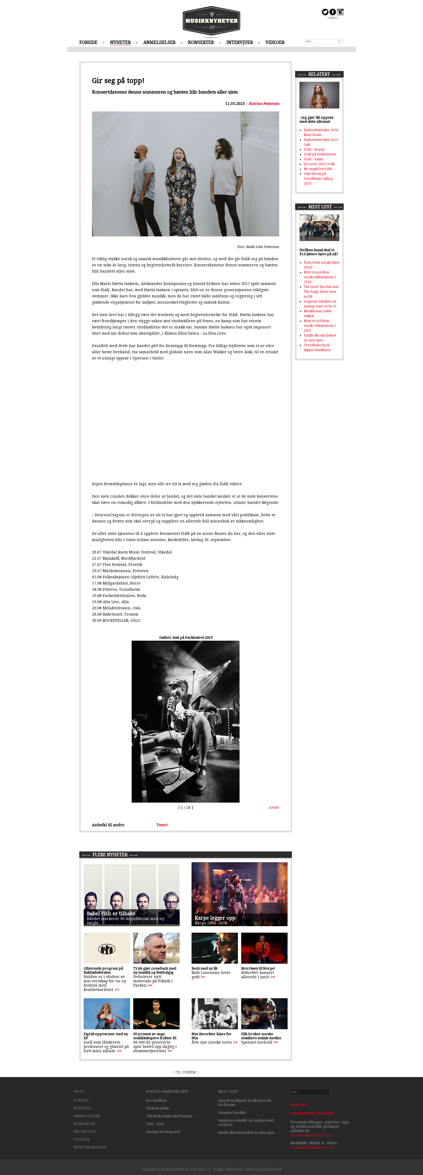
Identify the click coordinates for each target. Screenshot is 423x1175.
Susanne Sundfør (232, 1113)
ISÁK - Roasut (314, 149)
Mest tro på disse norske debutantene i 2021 (320, 325)
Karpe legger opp (215, 918)
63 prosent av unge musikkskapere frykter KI (154, 1036)
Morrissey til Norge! (258, 968)
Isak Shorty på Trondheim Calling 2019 (318, 178)
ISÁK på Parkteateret (320, 154)
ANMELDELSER (159, 42)
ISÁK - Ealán (313, 159)
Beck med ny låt (204, 968)
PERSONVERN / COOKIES (312, 1113)
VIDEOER (274, 42)
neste (274, 807)
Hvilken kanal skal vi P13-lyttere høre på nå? (318, 252)
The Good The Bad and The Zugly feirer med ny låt (321, 291)
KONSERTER (201, 42)
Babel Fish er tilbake (111, 913)
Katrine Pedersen (263, 103)
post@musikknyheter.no (311, 1135)
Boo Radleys (156, 1100)
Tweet (162, 825)
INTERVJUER (239, 42)
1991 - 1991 (155, 1124)
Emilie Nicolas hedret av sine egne (246, 1132)
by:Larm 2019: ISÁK (319, 164)
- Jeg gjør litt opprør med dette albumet (316, 120)
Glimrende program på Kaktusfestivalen (103, 970)
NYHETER (120, 42)
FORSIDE (88, 42)
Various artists (157, 1108)
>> (117, 989)
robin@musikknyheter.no (312, 1147)
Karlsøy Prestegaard (163, 1132)
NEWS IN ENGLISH (90, 1147)
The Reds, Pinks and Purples (169, 1116)
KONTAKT (299, 1105)
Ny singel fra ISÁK (318, 169)
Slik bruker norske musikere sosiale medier (261, 1036)
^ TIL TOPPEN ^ (185, 1072)
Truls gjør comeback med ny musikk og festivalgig (154, 970)
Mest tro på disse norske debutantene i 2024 (320, 277)
